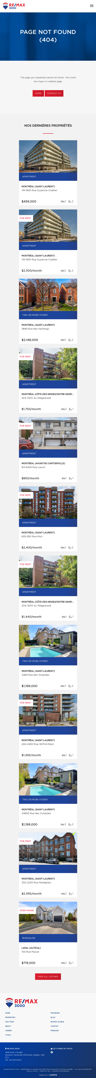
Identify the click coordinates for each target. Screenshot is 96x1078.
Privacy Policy (32, 1071)
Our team (9, 1022)
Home (38, 93)
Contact (55, 1026)
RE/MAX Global (57, 1022)
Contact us (54, 93)
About (8, 1026)
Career (8, 1030)
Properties (10, 1017)
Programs (55, 1013)
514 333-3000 (15, 1060)
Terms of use (45, 1071)
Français (55, 1030)
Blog (53, 1017)
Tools (8, 1035)
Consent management (60, 1071)
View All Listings (48, 977)
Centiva (53, 1075)
